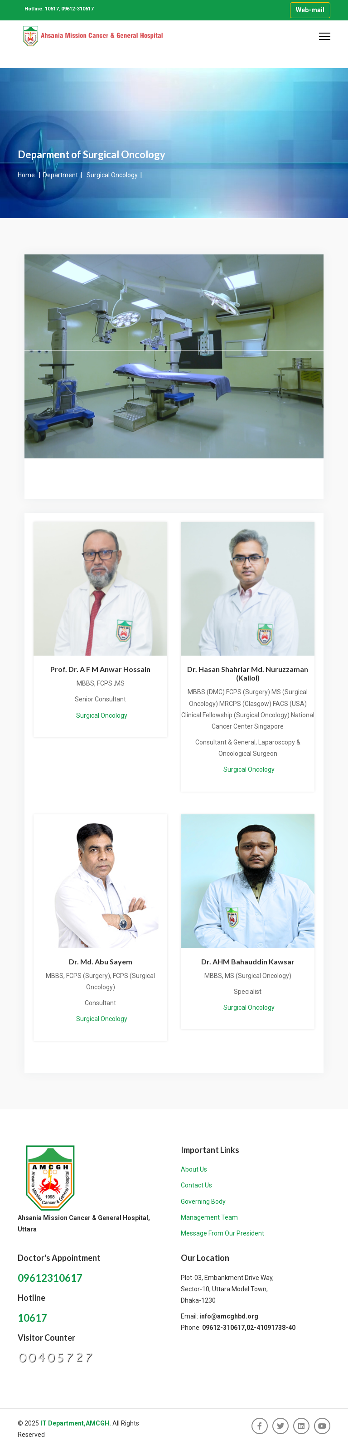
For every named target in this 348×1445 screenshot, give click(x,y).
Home (27, 175)
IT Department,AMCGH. (75, 1423)
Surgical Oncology (112, 175)
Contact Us (196, 1185)
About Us (194, 1169)
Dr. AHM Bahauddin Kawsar (248, 961)
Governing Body (203, 1201)
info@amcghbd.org (228, 1316)
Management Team (209, 1217)
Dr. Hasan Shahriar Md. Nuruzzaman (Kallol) (247, 673)
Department (60, 175)
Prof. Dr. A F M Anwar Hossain (100, 669)
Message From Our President (222, 1233)
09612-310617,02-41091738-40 (248, 1327)
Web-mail (310, 10)
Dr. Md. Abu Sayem (100, 961)
